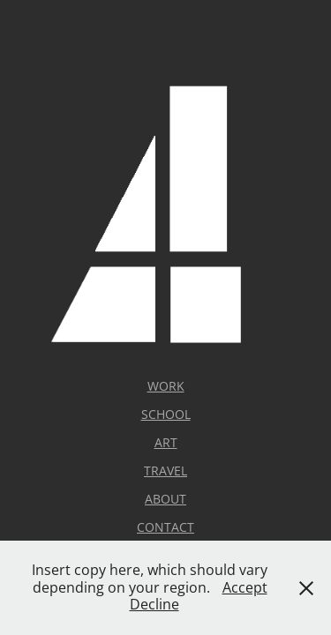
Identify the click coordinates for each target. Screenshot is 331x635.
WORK (165, 385)
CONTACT (165, 527)
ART (165, 442)
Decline (154, 604)
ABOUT (165, 498)
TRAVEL (165, 470)
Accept (244, 587)
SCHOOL (166, 414)
